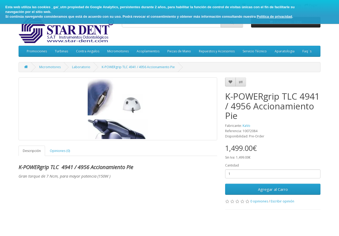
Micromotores (118, 51)
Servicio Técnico (255, 51)
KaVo (246, 125)
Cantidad (232, 165)
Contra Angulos (87, 51)
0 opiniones (259, 201)
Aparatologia (285, 51)
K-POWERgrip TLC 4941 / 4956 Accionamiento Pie (138, 67)
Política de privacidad (274, 16)
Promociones (37, 51)
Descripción (32, 151)
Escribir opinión (282, 201)
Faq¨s (306, 51)
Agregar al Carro (273, 189)
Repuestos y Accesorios (217, 51)
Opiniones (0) (60, 151)
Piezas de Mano (179, 51)
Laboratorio (81, 67)
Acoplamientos (148, 51)
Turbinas (61, 51)
